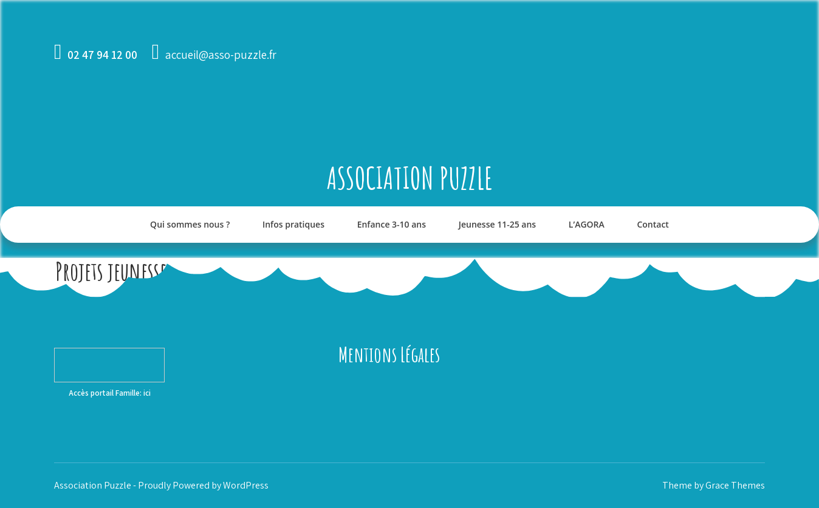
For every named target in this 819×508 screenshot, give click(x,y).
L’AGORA (587, 224)
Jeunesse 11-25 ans (497, 224)
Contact (652, 224)
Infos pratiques (293, 224)
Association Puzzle (410, 177)
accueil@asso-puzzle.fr (220, 54)
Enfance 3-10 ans (391, 224)
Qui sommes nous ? (190, 224)
